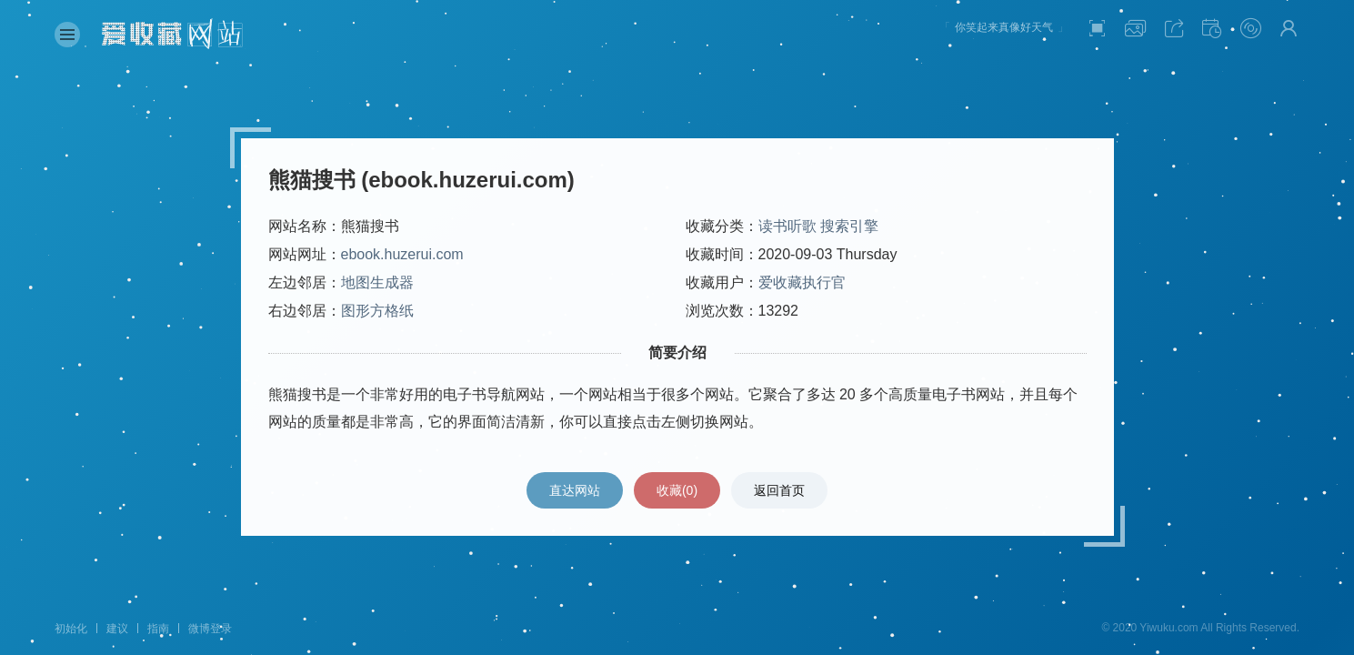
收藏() (677, 490)
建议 (117, 628)
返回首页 (779, 490)
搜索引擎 (849, 226)
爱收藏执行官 (802, 282)
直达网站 (574, 490)
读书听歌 (787, 226)
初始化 (71, 628)
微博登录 (210, 628)
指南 (158, 628)
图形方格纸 (377, 310)
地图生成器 (377, 282)
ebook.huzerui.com (402, 254)
